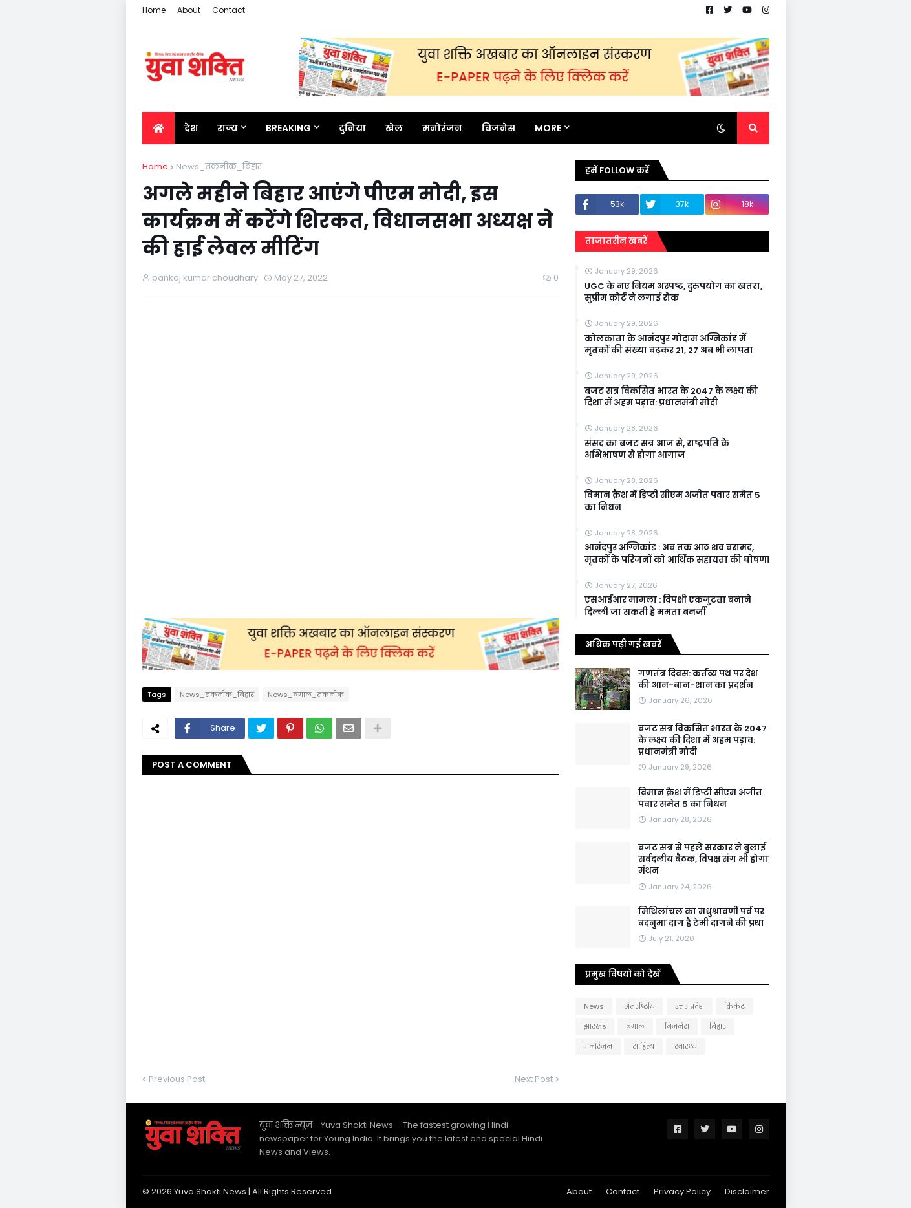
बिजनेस (677, 1026)
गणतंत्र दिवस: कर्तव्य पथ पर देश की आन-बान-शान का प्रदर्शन (698, 679)
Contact (228, 10)
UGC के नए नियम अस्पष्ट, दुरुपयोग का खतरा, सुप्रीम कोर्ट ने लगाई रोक (673, 292)
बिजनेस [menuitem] (498, 128)
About (188, 10)
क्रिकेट (734, 1006)
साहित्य (643, 1046)
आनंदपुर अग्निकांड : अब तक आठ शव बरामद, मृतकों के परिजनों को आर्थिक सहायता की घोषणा (677, 553)
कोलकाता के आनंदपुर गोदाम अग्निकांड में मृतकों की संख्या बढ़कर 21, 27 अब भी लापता (668, 344)
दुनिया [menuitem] (352, 128)
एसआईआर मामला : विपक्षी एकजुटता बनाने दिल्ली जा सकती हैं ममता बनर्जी (667, 606)
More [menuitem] (548, 128)
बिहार (717, 1026)
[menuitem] (158, 128)
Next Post (534, 1079)
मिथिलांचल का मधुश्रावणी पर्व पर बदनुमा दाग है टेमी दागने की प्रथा (701, 917)
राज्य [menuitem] (227, 128)
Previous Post (177, 1079)
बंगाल (635, 1026)
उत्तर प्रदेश (689, 1006)
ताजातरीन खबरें (616, 241)
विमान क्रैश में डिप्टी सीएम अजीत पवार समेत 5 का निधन (672, 501)
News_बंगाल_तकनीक (306, 694)
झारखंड (595, 1026)
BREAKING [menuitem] (288, 128)
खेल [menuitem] (394, 128)
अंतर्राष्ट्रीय (639, 1006)
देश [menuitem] (191, 128)
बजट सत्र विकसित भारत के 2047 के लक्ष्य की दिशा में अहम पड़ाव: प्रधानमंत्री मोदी (671, 397)
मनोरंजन (598, 1046)
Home (154, 10)
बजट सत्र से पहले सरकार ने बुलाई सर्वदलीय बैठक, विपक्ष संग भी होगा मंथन (703, 859)
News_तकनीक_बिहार (219, 166)
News (594, 1006)
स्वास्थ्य (685, 1046)
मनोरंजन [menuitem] (442, 128)
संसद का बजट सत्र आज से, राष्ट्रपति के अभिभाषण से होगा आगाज (656, 449)
